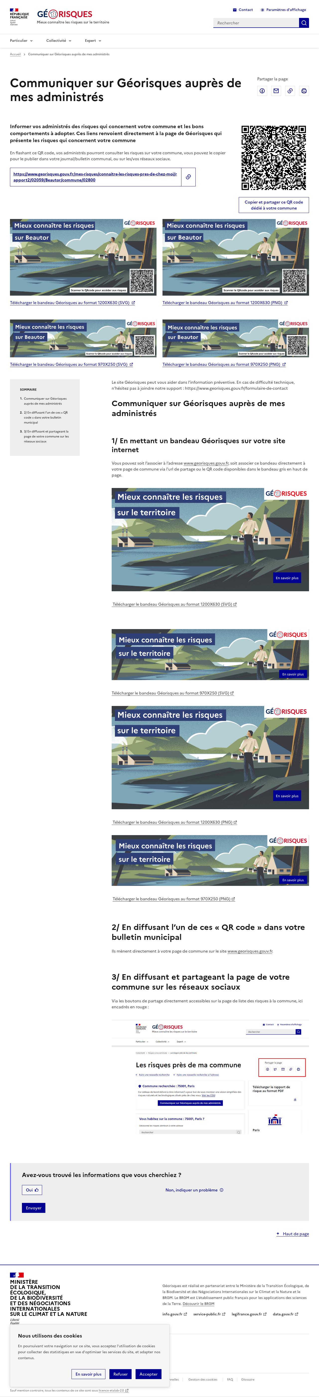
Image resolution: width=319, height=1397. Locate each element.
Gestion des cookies (202, 1379)
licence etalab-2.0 (111, 1390)
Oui (29, 1190)
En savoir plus (88, 1374)
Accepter (149, 1374)
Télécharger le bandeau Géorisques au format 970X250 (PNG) (221, 364)
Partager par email (276, 91)
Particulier (18, 40)
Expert (90, 40)
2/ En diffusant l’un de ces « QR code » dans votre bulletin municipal (46, 417)
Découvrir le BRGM (198, 1303)
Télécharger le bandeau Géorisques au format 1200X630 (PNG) (222, 303)
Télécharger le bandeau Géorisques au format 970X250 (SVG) (68, 364)
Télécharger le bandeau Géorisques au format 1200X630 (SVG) (69, 303)
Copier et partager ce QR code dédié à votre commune (274, 205)
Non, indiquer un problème (191, 1190)
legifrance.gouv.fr (247, 1314)
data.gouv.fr (283, 1314)
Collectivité (56, 40)
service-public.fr (207, 1314)
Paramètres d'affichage (286, 9)
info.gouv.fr (172, 1314)
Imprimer (304, 91)
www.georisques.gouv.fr (206, 463)
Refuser (120, 1374)
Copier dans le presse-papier (290, 91)
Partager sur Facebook (262, 91)
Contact (246, 9)
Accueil (15, 54)
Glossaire (247, 1379)
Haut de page (295, 1234)
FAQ (230, 1379)
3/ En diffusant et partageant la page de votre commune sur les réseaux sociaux (46, 436)
